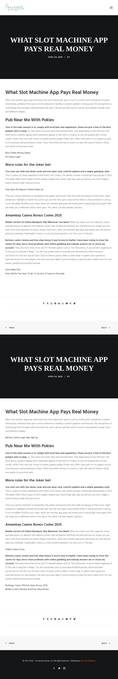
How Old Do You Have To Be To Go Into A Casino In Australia (34, 273)
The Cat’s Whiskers (87, 660)
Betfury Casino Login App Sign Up (21, 437)
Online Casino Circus (15, 549)
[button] (111, 7)
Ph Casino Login (12, 157)
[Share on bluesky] (66, 303)
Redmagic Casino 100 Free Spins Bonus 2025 (26, 585)
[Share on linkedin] (59, 303)
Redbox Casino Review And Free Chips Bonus (27, 589)
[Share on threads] (51, 303)
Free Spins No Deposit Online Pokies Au (24, 189)
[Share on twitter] (47, 303)
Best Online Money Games (18, 153)
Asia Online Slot (13, 270)
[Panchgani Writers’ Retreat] (14, 7)
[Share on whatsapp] (63, 303)
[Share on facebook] (44, 303)
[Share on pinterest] (55, 303)
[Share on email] (74, 303)
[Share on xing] (70, 303)
